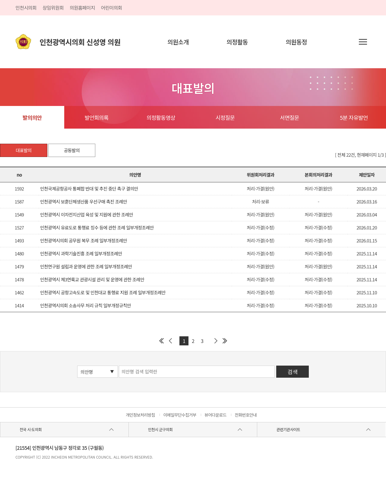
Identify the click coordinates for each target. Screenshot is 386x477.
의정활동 (237, 41)
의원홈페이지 (82, 7)
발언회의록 (96, 117)
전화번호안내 (246, 415)
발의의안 (32, 117)
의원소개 (178, 41)
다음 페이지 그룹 (215, 340)
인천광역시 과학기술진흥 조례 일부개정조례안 (81, 253)
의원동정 (296, 41)
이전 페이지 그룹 (170, 340)
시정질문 (225, 117)
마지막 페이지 (224, 340)
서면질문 (289, 117)
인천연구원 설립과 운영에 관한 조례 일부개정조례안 (86, 266)
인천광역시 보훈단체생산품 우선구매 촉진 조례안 (83, 201)
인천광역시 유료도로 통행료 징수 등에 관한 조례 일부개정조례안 (97, 227)
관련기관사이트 (288, 429)
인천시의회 (25, 7)
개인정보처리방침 (140, 415)
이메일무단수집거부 (179, 415)
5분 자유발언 (354, 117)
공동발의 (72, 150)
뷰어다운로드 (215, 415)
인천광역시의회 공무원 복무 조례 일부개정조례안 (83, 240)
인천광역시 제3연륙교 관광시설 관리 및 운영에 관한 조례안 (92, 279)
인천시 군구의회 (160, 429)
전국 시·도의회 (31, 429)
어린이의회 (111, 7)
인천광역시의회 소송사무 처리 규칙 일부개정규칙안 (85, 305)
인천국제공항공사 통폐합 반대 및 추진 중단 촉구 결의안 (89, 188)
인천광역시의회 (80, 42)
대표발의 (23, 150)
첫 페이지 (161, 340)
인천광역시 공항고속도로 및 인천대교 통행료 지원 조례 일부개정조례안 (103, 292)
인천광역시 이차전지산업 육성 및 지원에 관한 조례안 (86, 214)
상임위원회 (53, 7)
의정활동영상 (161, 117)
